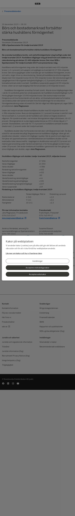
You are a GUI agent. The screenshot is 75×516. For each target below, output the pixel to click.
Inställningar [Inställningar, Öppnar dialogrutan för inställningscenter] (37, 261)
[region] (37, 258)
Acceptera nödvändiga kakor (37, 267)
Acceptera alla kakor (37, 274)
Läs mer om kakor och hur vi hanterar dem (24, 253)
